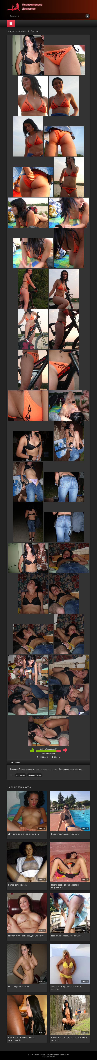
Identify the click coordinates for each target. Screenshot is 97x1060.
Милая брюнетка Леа (18, 986)
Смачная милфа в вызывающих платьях (66, 987)
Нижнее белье (34, 775)
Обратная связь (48, 1056)
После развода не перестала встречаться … (65, 885)
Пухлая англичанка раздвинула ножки (26, 935)
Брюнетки (20, 775)
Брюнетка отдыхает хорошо (65, 833)
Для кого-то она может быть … (23, 833)
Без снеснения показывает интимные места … (69, 1038)
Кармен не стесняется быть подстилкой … (21, 1038)
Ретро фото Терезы (17, 884)
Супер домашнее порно (27, 6)
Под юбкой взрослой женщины (66, 935)
